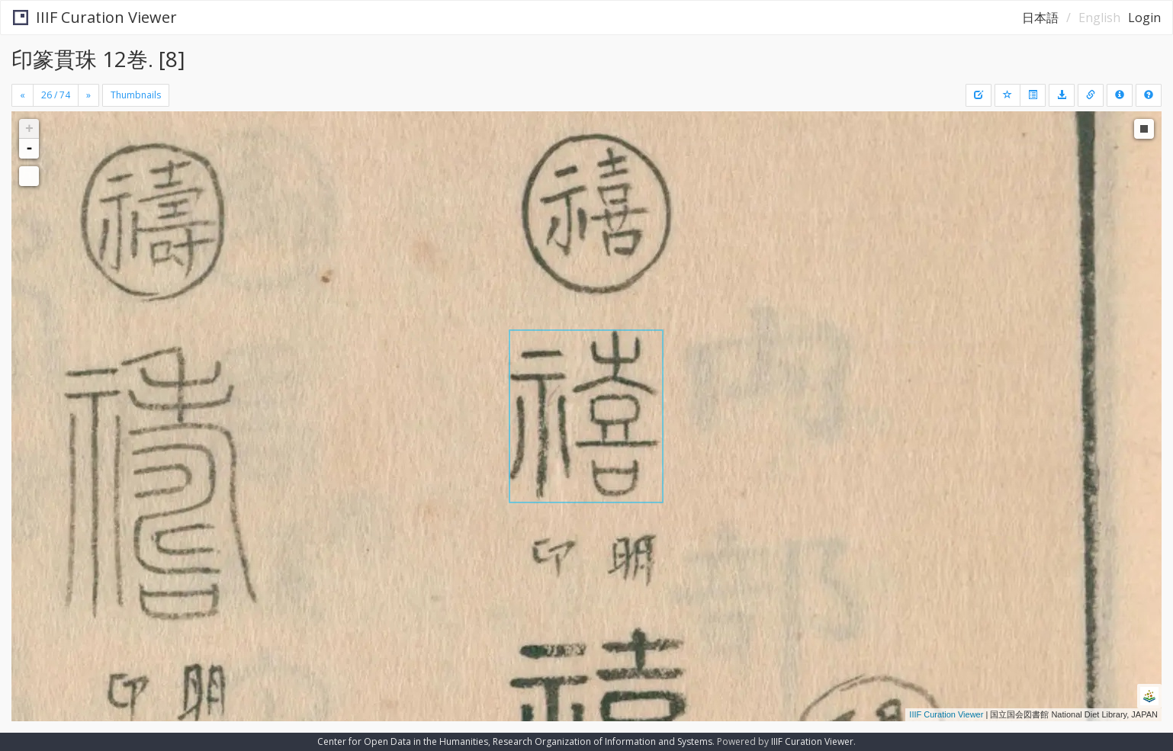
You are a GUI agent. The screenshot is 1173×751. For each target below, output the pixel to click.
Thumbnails (136, 94)
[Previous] (22, 95)
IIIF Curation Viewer (95, 17)
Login (1144, 17)
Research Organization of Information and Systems (602, 741)
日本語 (1040, 17)
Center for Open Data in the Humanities (402, 741)
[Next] (88, 95)
